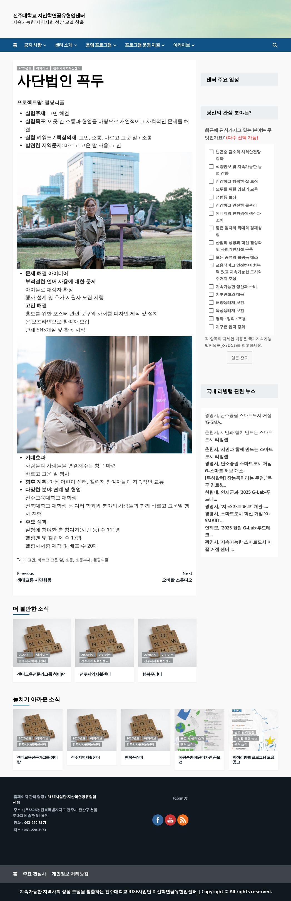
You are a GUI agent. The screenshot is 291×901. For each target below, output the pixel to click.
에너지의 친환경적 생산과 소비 (238, 217)
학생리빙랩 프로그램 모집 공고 (253, 760)
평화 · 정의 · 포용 (231, 318)
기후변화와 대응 (230, 294)
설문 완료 (239, 357)
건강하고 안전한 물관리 (236, 205)
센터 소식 (186, 744)
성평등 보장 (226, 197)
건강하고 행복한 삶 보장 (237, 181)
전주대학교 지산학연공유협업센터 (49, 15)
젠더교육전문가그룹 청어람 (40, 674)
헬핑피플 (101, 559)
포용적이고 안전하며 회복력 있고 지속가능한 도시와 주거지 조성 (239, 271)
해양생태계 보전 (230, 302)
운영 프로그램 (102, 45)
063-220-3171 (35, 822)
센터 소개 (67, 45)
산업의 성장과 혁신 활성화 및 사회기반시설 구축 (239, 246)
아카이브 (184, 45)
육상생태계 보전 (230, 310)
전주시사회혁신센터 (67, 68)
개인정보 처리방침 (70, 874)
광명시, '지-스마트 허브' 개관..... (236, 506)
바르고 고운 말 (50, 559)
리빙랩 (249, 732)
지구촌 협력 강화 (230, 326)
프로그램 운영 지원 (145, 45)
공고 (183, 738)
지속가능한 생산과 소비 (236, 286)
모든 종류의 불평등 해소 (237, 257)
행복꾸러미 (152, 674)
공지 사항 (36, 45)
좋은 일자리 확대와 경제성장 (239, 231)
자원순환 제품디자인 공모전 (199, 760)
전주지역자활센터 (95, 674)
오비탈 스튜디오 (149, 576)
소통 (69, 559)
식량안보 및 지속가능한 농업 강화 (239, 170)
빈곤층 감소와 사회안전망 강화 (238, 155)
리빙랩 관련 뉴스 (245, 738)
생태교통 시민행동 (61, 576)
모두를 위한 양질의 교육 (237, 189)
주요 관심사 (34, 874)
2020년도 (25, 68)
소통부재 (83, 559)
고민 (31, 559)
